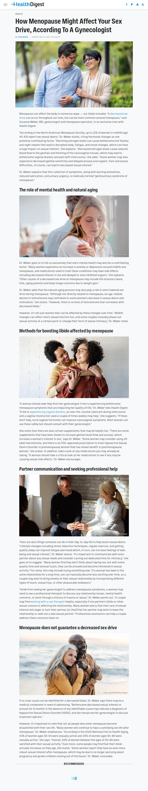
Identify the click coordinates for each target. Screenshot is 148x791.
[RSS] (142, 5)
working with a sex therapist (47, 601)
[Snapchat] (137, 5)
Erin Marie (23, 37)
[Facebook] (126, 5)
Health (19, 14)
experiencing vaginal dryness (47, 411)
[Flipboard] (132, 5)
